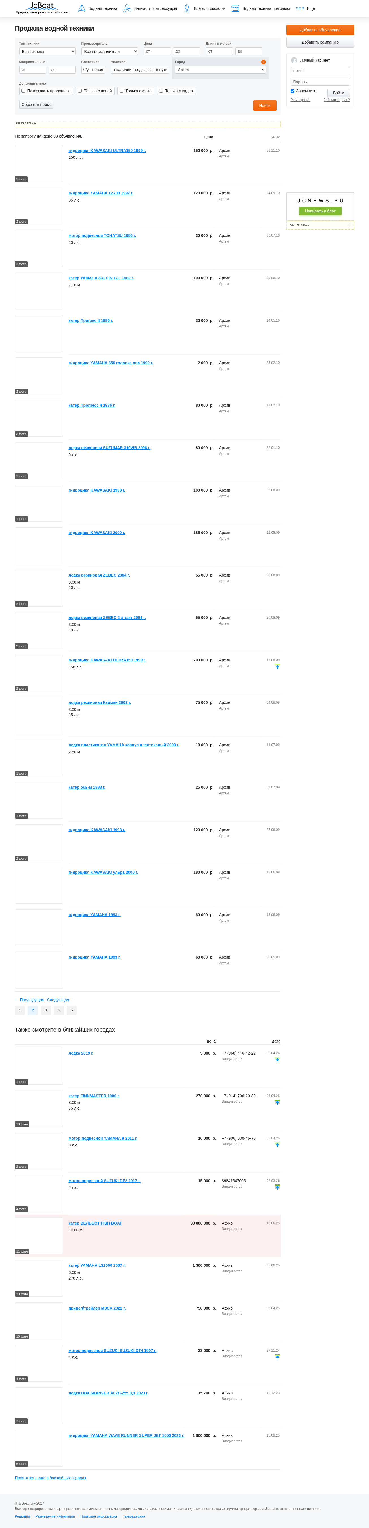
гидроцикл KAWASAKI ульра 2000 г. (103, 872)
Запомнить (306, 91)
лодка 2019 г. (81, 1053)
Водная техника (97, 8)
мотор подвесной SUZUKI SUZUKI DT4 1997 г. (113, 1350)
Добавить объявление (320, 30)
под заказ (143, 69)
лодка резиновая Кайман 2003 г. (100, 702)
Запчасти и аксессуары (150, 8)
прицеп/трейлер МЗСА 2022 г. (97, 1308)
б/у (86, 69)
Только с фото (139, 91)
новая (97, 69)
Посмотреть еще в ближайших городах (50, 1478)
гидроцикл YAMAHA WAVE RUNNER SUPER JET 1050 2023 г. (126, 1435)
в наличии (122, 69)
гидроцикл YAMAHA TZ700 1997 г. (101, 193)
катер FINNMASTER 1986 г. (94, 1096)
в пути (161, 69)
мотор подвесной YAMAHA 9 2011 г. (103, 1138)
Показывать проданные (49, 91)
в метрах (218, 44)
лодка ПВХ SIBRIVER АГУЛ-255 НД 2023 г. (109, 1393)
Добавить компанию (320, 42)
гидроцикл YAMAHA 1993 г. (95, 914)
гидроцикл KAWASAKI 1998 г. (97, 490)
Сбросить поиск (36, 104)
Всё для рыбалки (204, 8)
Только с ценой (98, 91)
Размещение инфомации (55, 1516)
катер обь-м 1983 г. (87, 787)
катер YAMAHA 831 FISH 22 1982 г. (101, 278)
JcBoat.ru (42, 8)
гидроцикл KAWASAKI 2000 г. (97, 532)
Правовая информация (99, 1516)
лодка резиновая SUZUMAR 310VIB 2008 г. (110, 447)
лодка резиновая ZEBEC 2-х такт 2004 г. (107, 617)
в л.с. (32, 62)
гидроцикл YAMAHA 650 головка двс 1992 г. (111, 363)
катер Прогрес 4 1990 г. (91, 320)
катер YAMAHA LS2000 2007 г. (97, 1265)
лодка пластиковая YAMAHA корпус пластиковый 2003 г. (124, 745)
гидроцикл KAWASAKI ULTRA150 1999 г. (107, 150)
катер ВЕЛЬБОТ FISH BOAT (95, 1223)
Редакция (22, 1516)
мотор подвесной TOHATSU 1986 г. (102, 235)
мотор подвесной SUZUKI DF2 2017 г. (105, 1180)
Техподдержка (134, 1516)
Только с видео (179, 91)
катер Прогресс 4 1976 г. (92, 405)
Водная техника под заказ (260, 8)
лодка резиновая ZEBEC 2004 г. (99, 575)
